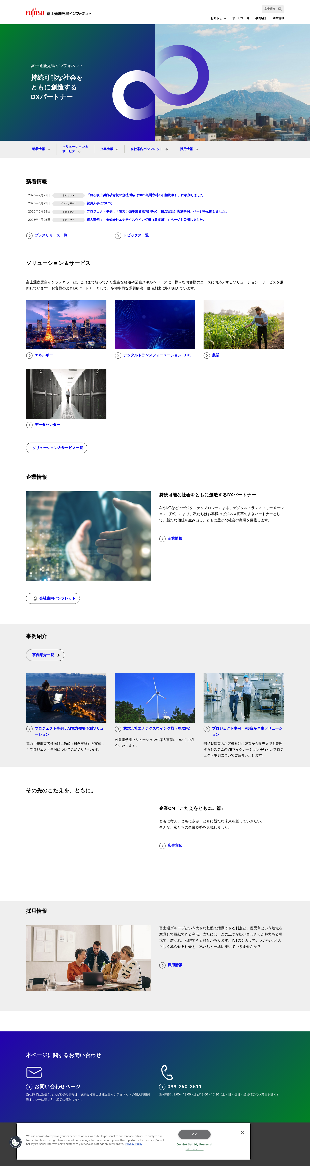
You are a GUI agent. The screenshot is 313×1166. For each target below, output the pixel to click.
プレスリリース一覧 (46, 235)
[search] (280, 9)
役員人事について (99, 203)
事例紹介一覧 (46, 655)
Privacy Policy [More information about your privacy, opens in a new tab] (133, 1143)
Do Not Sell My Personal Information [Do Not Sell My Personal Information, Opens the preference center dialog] (194, 1147)
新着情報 (39, 149)
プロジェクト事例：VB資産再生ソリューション (243, 731)
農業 (211, 355)
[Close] (242, 1132)
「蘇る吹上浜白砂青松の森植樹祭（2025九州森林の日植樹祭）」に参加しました (145, 195)
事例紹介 (261, 18)
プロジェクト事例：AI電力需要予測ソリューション (65, 731)
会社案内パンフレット (146, 149)
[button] (15, 1142)
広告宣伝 (170, 846)
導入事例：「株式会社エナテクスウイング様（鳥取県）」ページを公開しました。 (146, 220)
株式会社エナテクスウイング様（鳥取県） (153, 729)
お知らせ (216, 18)
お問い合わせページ (53, 1087)
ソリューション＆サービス (75, 149)
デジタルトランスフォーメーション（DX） (154, 355)
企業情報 (278, 18)
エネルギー (39, 355)
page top (304, 1126)
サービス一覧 (240, 18)
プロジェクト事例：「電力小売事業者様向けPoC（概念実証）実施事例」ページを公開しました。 (158, 211)
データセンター (43, 425)
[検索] (273, 9)
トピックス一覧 (132, 235)
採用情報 (187, 149)
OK (194, 1134)
